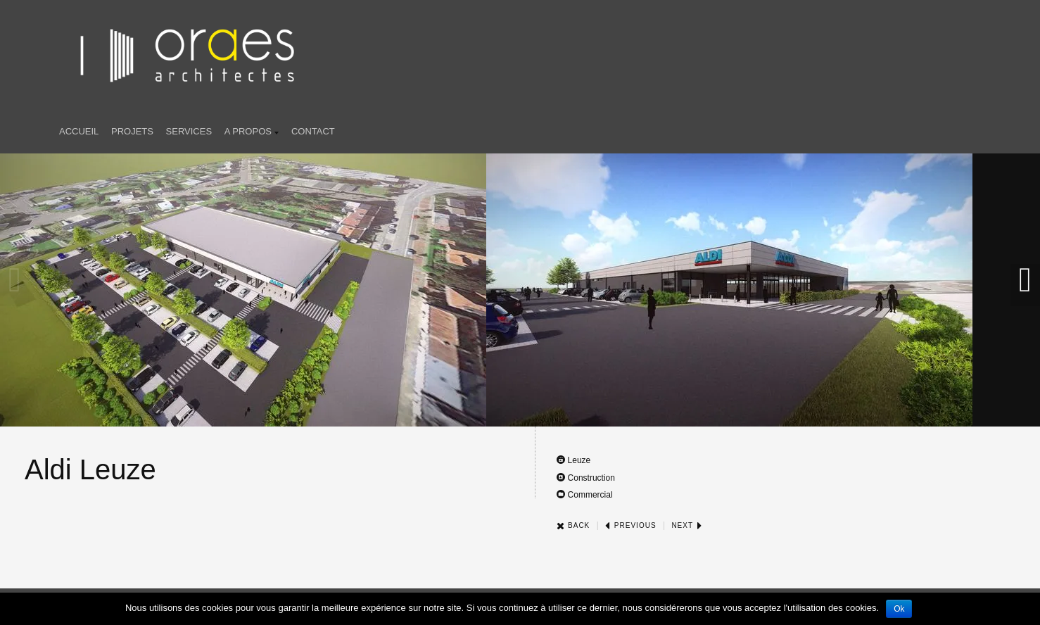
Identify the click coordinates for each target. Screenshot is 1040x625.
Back (573, 525)
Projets (132, 131)
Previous (630, 525)
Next (686, 525)
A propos (251, 132)
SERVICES (189, 131)
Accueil (79, 131)
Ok (899, 609)
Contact (313, 131)
